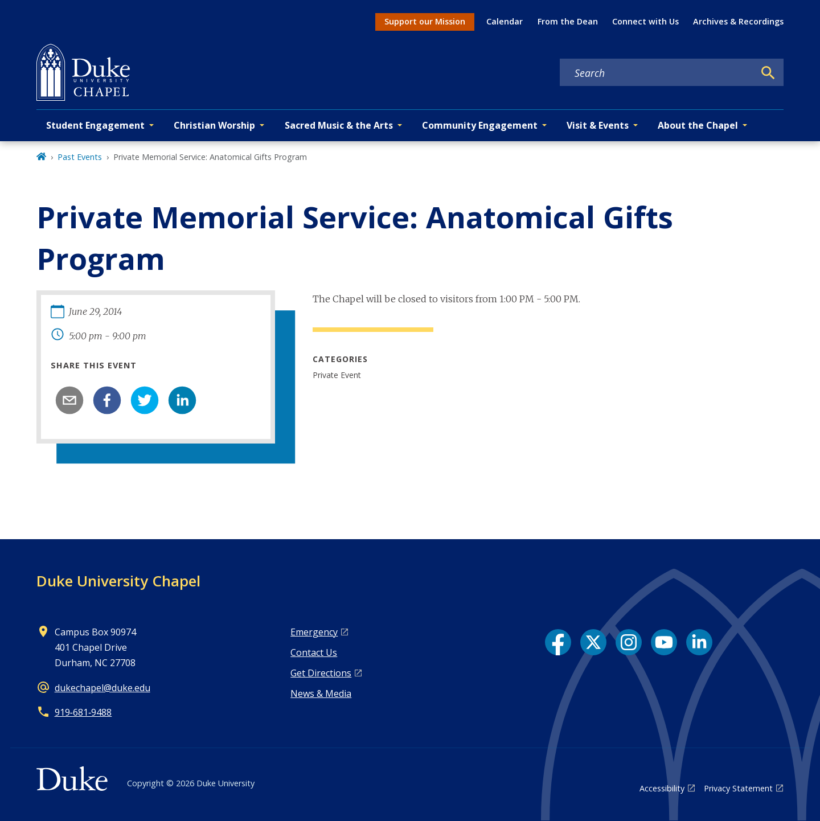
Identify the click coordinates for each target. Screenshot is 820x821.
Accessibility (661, 788)
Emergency (314, 632)
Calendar (504, 21)
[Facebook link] (558, 642)
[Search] (768, 72)
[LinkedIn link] (699, 642)
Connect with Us (645, 21)
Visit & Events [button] (598, 125)
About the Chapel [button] (698, 125)
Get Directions (320, 673)
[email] (69, 400)
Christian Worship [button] (214, 125)
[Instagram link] (629, 642)
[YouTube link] (664, 642)
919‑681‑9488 (83, 712)
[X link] (593, 642)
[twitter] (144, 400)
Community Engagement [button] (480, 125)
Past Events (80, 156)
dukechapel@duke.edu (102, 688)
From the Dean (568, 21)
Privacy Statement (738, 788)
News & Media (320, 693)
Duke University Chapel (118, 580)
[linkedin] (182, 400)
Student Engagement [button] (95, 125)
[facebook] (107, 400)
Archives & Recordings (738, 21)
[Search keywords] (657, 73)
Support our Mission (424, 21)
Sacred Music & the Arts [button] (339, 125)
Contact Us (313, 652)
